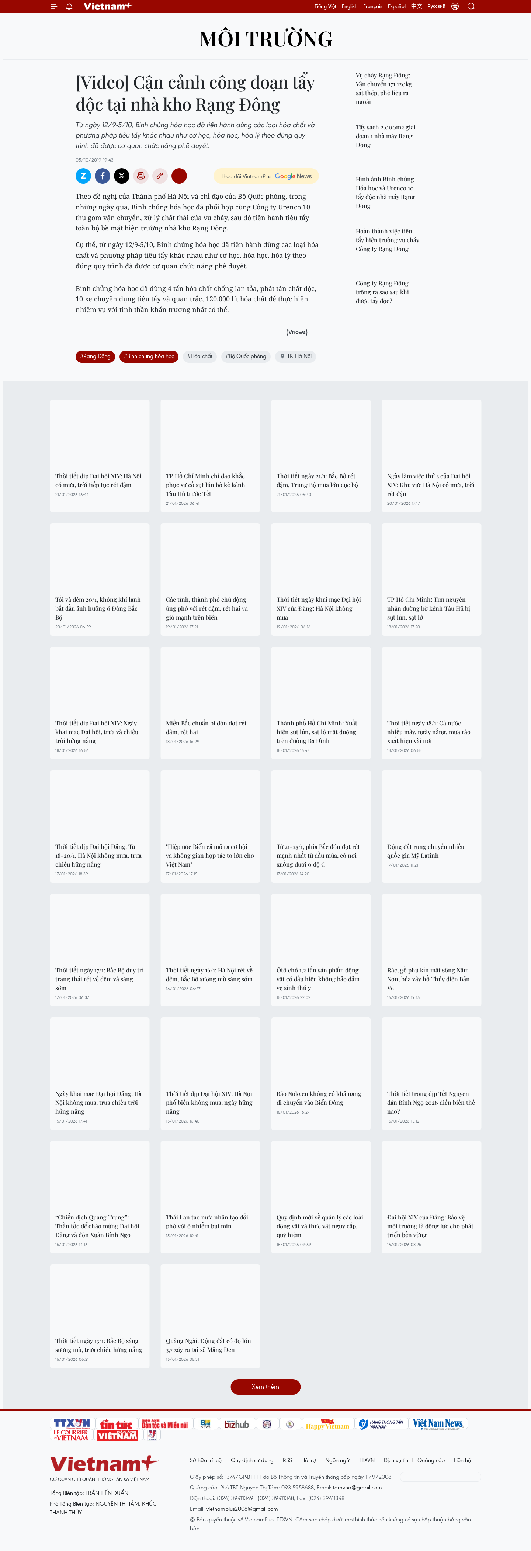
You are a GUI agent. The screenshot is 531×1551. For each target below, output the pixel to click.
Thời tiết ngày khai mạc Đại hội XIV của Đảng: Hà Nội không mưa (319, 608)
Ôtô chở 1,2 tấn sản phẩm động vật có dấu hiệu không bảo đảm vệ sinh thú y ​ (318, 979)
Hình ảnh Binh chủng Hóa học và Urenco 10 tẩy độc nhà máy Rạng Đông (385, 192)
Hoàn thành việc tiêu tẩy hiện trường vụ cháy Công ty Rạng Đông (387, 240)
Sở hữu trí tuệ (206, 1460)
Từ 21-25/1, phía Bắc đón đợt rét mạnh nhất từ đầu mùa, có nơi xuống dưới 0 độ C (318, 855)
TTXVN (367, 1460)
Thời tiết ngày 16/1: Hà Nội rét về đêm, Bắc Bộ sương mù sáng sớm (209, 974)
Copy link (160, 176)
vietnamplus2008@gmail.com (242, 1508)
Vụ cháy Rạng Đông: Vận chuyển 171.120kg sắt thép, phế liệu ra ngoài (384, 88)
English (350, 6)
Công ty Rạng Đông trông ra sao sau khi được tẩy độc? (382, 292)
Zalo (83, 176)
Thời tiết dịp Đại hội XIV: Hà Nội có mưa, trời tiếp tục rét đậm (98, 480)
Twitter (121, 176)
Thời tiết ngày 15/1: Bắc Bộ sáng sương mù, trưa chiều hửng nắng (98, 1345)
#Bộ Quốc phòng (246, 356)
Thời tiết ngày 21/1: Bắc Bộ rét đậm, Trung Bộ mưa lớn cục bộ (317, 480)
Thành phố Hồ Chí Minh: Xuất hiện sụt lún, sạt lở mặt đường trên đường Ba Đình (317, 732)
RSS (287, 1460)
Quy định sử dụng (252, 1460)
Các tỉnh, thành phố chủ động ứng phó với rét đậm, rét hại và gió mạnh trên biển (207, 608)
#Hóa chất (199, 356)
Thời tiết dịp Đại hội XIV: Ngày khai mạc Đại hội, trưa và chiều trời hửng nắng (96, 732)
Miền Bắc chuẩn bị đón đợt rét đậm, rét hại (206, 727)
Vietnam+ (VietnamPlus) (108, 6)
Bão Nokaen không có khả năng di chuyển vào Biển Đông (319, 1098)
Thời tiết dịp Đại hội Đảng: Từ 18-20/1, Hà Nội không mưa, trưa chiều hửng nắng (98, 855)
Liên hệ (462, 1460)
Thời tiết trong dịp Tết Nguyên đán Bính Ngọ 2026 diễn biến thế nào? (431, 1102)
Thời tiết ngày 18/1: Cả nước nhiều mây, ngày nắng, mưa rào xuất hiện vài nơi (429, 732)
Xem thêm (265, 1386)
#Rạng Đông (95, 356)
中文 (416, 6)
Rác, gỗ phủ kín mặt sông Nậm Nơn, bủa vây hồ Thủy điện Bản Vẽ (428, 979)
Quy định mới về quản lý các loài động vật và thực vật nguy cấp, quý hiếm (320, 1226)
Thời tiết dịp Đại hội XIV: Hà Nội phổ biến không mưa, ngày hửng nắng (209, 1102)
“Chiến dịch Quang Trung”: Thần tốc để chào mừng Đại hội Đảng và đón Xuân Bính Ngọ (97, 1226)
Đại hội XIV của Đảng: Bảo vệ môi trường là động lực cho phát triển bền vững (430, 1226)
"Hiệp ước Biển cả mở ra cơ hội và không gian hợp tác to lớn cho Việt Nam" (210, 855)
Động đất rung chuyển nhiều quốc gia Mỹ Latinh (425, 851)
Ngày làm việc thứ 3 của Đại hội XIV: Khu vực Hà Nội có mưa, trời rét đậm (431, 484)
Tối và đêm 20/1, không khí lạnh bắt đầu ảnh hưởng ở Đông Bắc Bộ (98, 608)
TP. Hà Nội (296, 356)
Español (397, 6)
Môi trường (266, 38)
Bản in (141, 176)
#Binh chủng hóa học (149, 356)
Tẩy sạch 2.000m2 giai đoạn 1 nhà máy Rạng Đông (386, 136)
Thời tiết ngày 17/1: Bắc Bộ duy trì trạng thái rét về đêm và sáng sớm (99, 979)
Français (372, 6)
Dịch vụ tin (396, 1460)
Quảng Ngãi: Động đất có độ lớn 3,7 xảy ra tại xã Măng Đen (208, 1345)
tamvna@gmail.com (357, 1487)
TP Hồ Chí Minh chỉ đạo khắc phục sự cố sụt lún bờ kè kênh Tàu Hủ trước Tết (205, 484)
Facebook (102, 176)
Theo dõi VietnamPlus (246, 176)
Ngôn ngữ (337, 1460)
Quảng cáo (431, 1460)
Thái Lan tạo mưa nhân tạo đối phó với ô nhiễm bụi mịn (207, 1221)
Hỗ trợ (308, 1460)
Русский (437, 6)
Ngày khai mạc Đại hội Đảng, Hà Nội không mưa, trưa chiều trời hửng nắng (98, 1102)
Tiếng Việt (325, 6)
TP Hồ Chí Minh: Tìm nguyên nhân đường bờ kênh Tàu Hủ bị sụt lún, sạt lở (428, 608)
